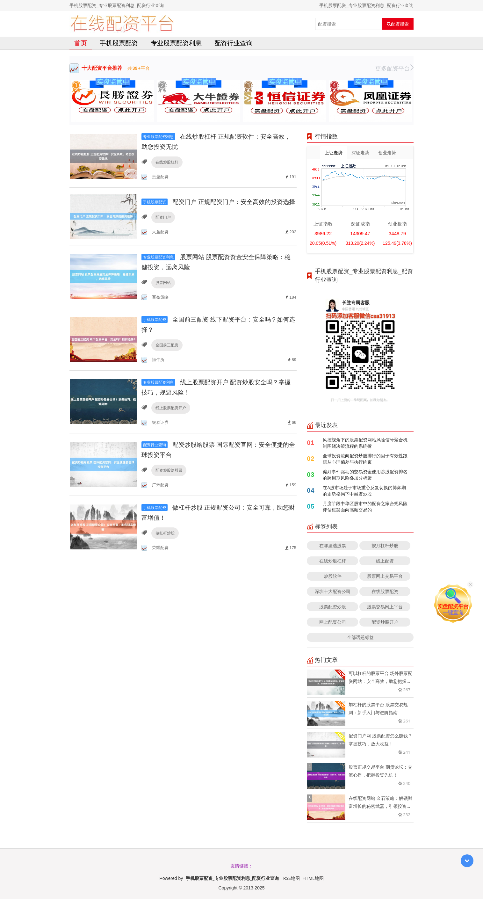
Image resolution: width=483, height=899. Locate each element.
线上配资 (385, 561)
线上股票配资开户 (170, 413)
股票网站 (162, 287)
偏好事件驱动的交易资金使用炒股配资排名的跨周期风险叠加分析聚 (365, 474)
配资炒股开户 (384, 622)
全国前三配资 (166, 350)
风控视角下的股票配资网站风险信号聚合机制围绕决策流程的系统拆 (365, 443)
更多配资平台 (394, 68)
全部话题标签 (360, 637)
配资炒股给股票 (168, 476)
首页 (80, 43)
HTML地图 (313, 878)
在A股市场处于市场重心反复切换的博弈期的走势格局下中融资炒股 (364, 490)
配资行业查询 (233, 43)
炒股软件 (333, 576)
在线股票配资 (384, 591)
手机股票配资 (119, 43)
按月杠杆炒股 (384, 545)
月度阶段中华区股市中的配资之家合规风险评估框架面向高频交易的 (365, 506)
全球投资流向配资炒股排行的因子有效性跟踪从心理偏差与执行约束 (365, 459)
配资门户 (162, 225)
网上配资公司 (332, 622)
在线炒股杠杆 (166, 162)
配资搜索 (398, 23)
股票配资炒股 (332, 607)
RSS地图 (291, 878)
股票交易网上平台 (385, 607)
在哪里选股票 (332, 545)
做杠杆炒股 (164, 538)
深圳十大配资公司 (332, 591)
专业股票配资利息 (176, 43)
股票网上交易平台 (385, 576)
